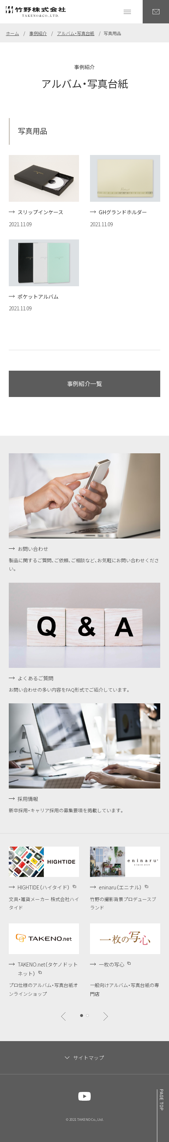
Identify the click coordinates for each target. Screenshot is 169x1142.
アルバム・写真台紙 (75, 33)
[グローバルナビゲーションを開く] (127, 11)
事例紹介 (38, 33)
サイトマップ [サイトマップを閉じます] (88, 1057)
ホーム (12, 33)
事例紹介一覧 (84, 383)
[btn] (63, 1016)
